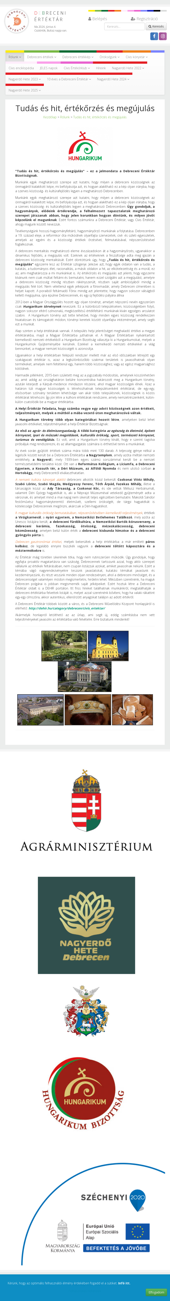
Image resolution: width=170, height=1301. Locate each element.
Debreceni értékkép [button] (77, 57)
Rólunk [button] (15, 57)
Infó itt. (124, 1283)
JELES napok (49, 68)
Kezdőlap (50, 117)
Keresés (156, 26)
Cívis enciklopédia (21, 68)
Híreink (101, 68)
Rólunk (65, 117)
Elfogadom (156, 1292)
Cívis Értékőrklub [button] (77, 68)
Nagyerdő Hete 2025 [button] (25, 90)
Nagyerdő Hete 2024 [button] (113, 79)
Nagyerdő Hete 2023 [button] (25, 79)
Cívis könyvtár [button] (137, 57)
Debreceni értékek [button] (41, 57)
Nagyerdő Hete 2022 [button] (128, 68)
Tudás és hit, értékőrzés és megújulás (100, 117)
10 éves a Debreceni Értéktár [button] (69, 79)
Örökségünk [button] (110, 57)
